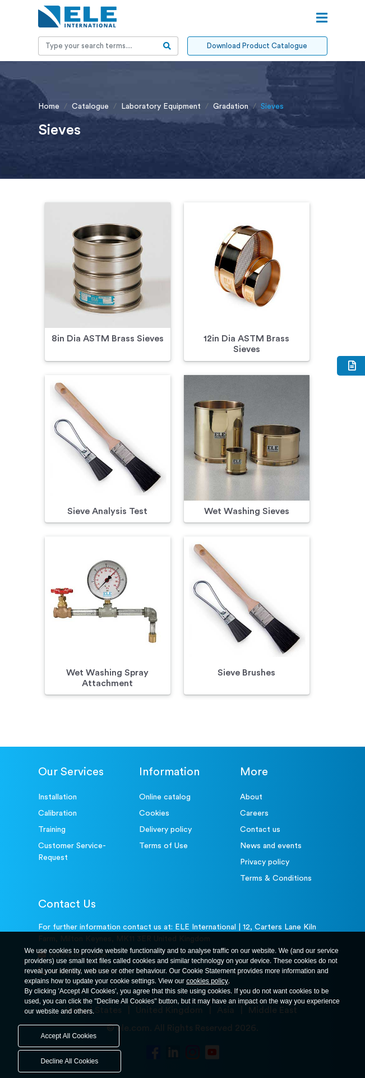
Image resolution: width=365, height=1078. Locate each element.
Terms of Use (163, 846)
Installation (57, 797)
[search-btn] (167, 45)
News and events (271, 846)
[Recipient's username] (97, 45)
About (251, 797)
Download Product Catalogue (257, 45)
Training (52, 830)
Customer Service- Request (72, 852)
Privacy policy (264, 862)
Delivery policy (165, 830)
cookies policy (207, 981)
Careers (254, 813)
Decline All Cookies (70, 1061)
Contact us (260, 830)
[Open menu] (321, 18)
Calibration (57, 813)
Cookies (154, 813)
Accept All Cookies (68, 1036)
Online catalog (165, 797)
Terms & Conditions (276, 878)
